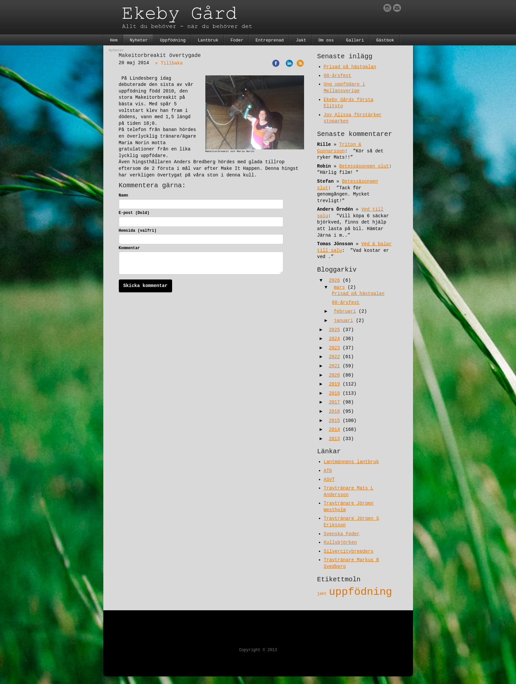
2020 (334, 375)
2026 (334, 280)
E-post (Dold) (134, 213)
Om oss (326, 40)
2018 (334, 393)
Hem (113, 40)
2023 (334, 348)
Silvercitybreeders (349, 551)
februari (345, 311)
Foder (236, 40)
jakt (323, 594)
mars (339, 287)
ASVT (329, 479)
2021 (334, 366)
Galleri (355, 40)
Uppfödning (173, 40)
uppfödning (360, 592)
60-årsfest (337, 75)
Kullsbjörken (340, 542)
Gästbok (385, 40)
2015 (334, 420)
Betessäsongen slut (364, 166)
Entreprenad (269, 40)
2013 (334, 438)
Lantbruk (208, 40)
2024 (334, 338)
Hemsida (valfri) (138, 230)
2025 (334, 329)
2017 (334, 402)
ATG (328, 470)
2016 (334, 411)
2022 (334, 356)
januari (343, 320)
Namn (123, 195)
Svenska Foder (342, 534)
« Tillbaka (169, 63)
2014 (334, 429)
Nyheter (139, 40)
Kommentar (129, 248)
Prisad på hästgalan (350, 66)
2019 (334, 384)
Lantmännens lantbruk (351, 461)
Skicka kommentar (145, 285)
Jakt (301, 40)
